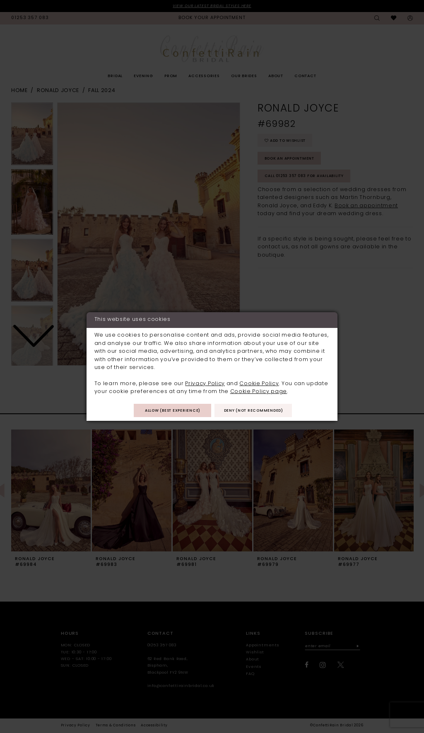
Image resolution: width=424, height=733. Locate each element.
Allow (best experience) (171, 411)
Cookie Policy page (258, 391)
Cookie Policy (259, 383)
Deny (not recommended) (254, 411)
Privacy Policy (205, 383)
